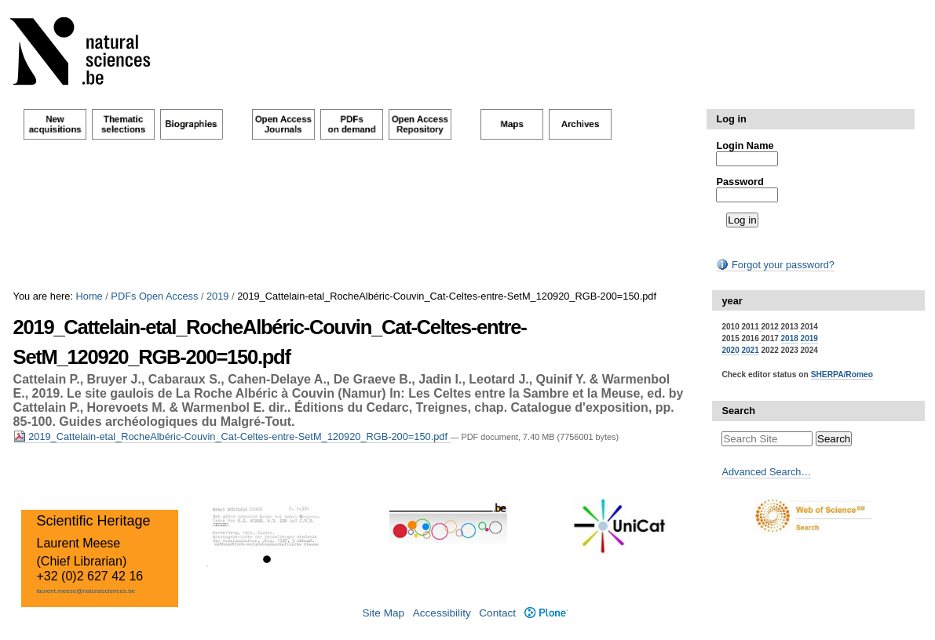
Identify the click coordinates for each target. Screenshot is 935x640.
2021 (749, 350)
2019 (217, 296)
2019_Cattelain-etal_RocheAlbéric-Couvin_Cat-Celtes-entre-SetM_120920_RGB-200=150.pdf (232, 436)
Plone (546, 613)
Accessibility (442, 613)
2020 (730, 350)
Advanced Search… (766, 472)
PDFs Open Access (154, 296)
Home (89, 296)
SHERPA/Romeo (842, 374)
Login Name (744, 145)
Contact (497, 613)
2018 (789, 338)
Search (738, 410)
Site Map (383, 613)
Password (739, 181)
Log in (731, 119)
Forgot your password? (775, 265)
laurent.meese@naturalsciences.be (86, 591)
